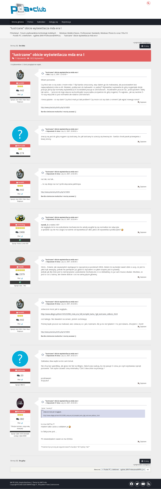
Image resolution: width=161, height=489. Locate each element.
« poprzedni (137, 43)
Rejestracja (66, 22)
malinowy (21, 370)
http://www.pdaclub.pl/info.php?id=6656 (55, 107)
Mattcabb (21, 146)
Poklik (21, 267)
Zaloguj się (53, 22)
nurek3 (21, 83)
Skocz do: (97, 469)
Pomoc (30, 22)
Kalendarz (41, 22)
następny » (147, 43)
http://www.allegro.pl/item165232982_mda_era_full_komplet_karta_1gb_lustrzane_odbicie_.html (79, 314)
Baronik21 (21, 412)
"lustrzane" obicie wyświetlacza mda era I (61, 72)
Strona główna (18, 22)
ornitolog (21, 225)
